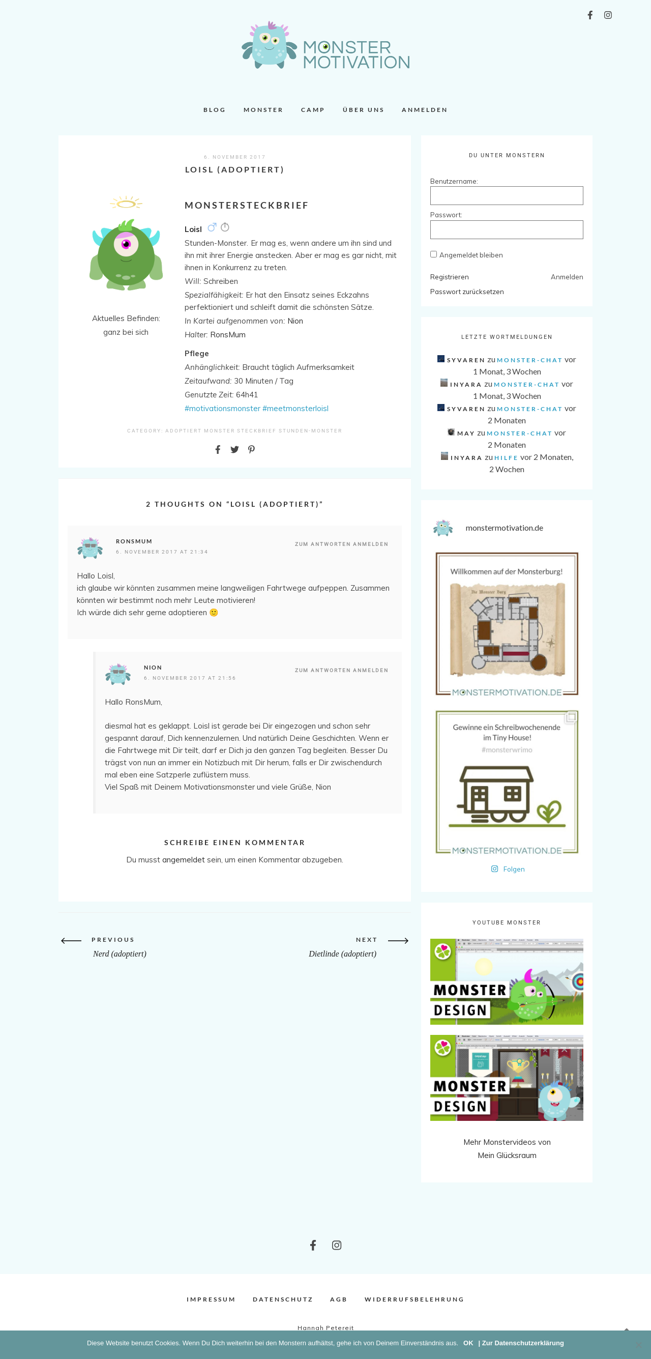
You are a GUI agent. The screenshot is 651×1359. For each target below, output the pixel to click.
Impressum (211, 1299)
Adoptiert (183, 430)
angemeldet (183, 859)
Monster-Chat (530, 360)
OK (468, 1343)
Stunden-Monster (310, 430)
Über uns (363, 109)
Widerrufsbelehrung (415, 1299)
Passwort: (446, 215)
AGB (339, 1299)
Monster (264, 109)
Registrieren (449, 277)
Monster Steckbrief (240, 430)
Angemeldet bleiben (471, 255)
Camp (313, 109)
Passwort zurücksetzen (467, 291)
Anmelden (425, 109)
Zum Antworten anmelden (342, 544)
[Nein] (638, 1345)
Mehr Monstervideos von (507, 1142)
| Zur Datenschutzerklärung (521, 1343)
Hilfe (506, 457)
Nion (153, 667)
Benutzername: (448, 181)
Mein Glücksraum (507, 1155)
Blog (214, 109)
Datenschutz (283, 1299)
